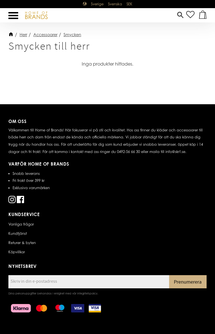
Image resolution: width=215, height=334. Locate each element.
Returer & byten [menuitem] (22, 242)
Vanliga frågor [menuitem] (21, 224)
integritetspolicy (87, 293)
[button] (13, 15)
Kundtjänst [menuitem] (17, 233)
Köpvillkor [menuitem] (16, 252)
